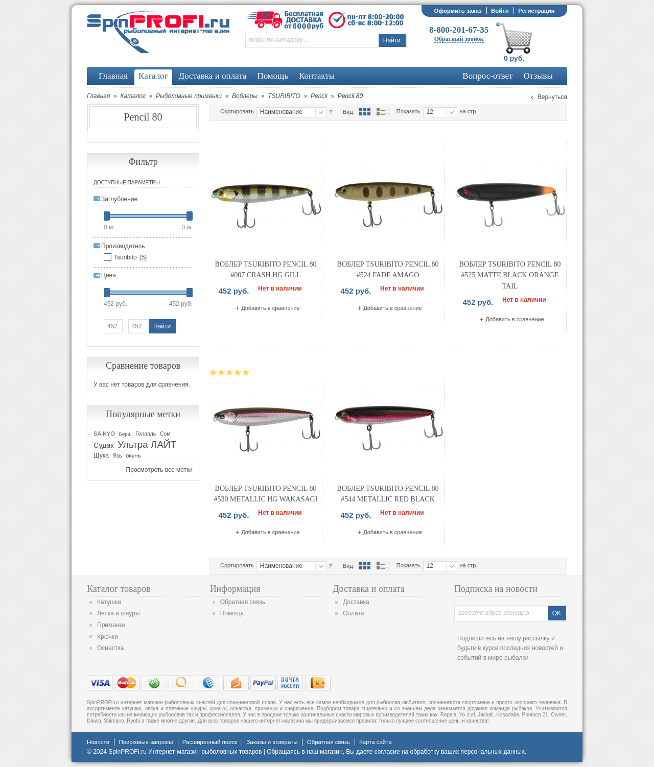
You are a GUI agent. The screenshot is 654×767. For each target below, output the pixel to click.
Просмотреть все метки (159, 469)
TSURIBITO (284, 96)
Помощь (232, 613)
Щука (101, 455)
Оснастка (110, 648)
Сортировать (237, 111)
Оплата (353, 613)
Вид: (349, 112)
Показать (408, 111)
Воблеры (245, 96)
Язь (117, 456)
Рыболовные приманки (189, 96)
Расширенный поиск (209, 742)
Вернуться (552, 97)
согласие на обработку (407, 751)
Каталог (133, 96)
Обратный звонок (459, 38)
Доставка (356, 602)
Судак (104, 445)
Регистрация (536, 11)
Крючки (107, 636)
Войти (500, 11)
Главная (98, 96)
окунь (133, 455)
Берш (125, 434)
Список (383, 111)
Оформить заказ (457, 11)
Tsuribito (125, 257)
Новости (98, 742)
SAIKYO (104, 433)
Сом (165, 434)
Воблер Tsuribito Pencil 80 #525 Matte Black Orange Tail (510, 275)
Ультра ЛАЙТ (147, 444)
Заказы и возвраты (271, 742)
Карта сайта (375, 742)
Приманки (111, 625)
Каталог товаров (119, 589)
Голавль (145, 433)
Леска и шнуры (118, 613)
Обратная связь (242, 602)
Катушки (109, 602)
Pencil (319, 96)
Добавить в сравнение (270, 308)
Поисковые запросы (146, 742)
